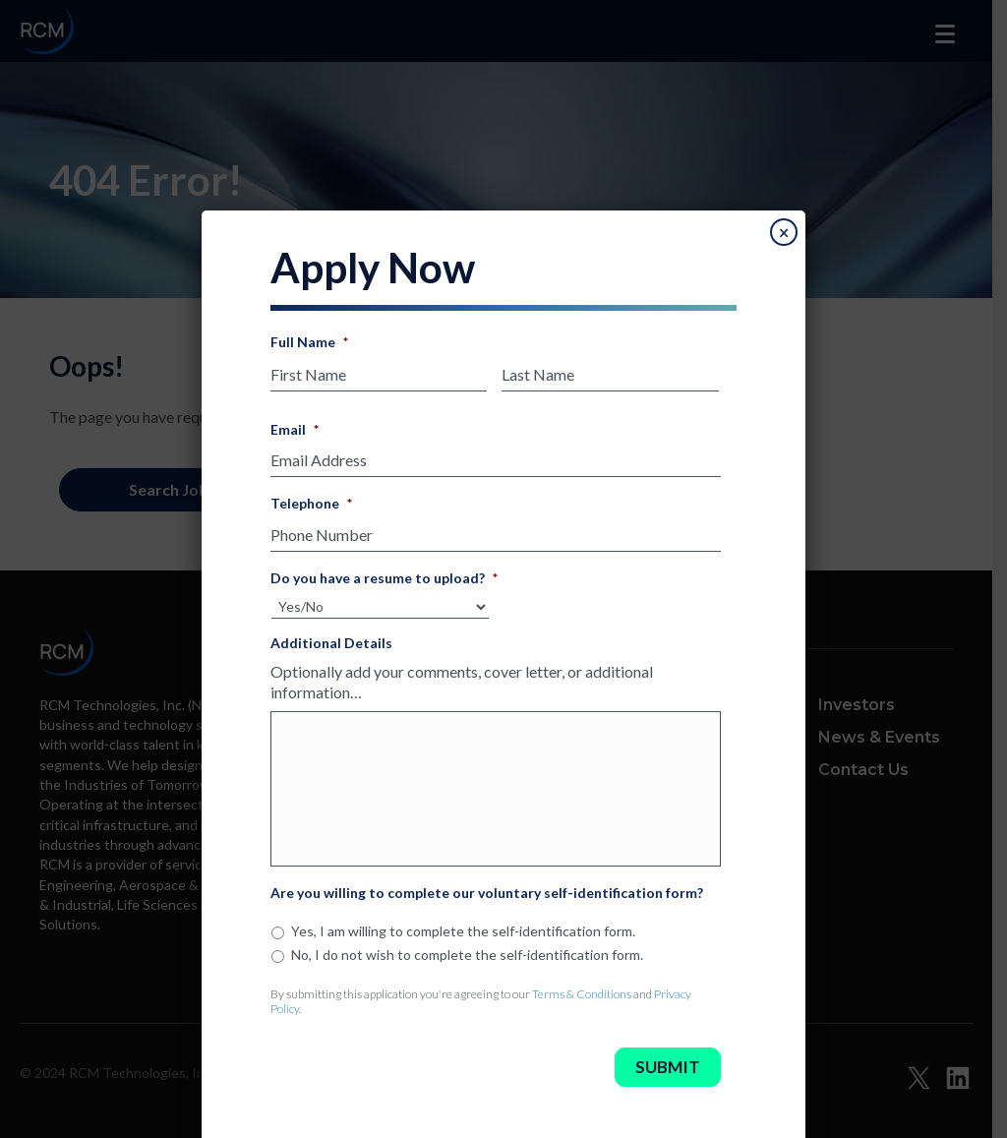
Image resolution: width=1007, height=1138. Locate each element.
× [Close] (783, 219)
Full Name (309, 328)
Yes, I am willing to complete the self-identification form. (463, 918)
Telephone (311, 489)
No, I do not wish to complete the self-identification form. (467, 940)
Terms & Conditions (581, 980)
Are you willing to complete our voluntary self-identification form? (486, 879)
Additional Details (331, 628)
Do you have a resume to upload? (384, 563)
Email (294, 415)
